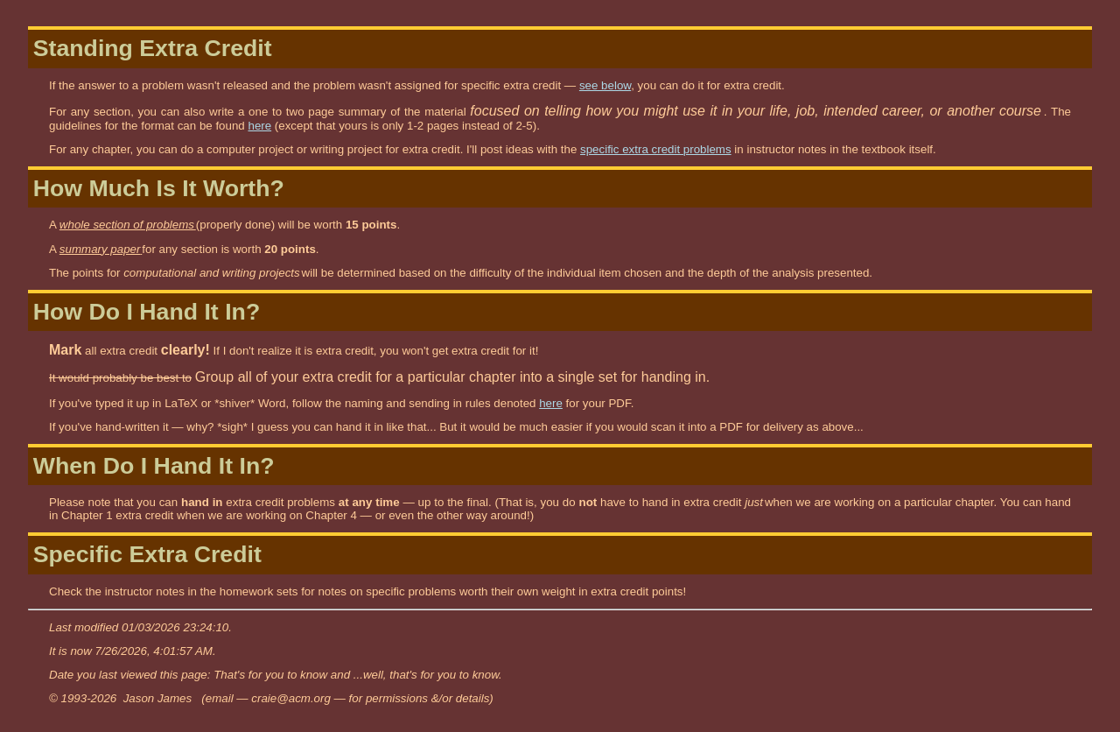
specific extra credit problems (656, 149)
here (259, 125)
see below (605, 85)
